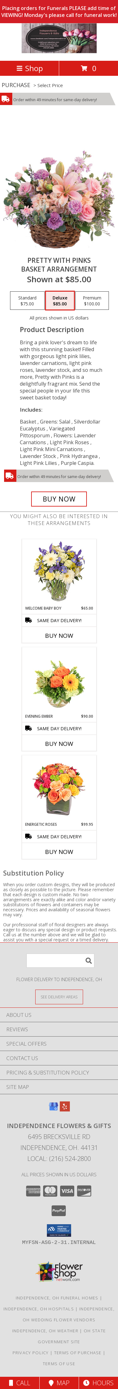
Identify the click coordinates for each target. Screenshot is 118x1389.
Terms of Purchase (78, 1352)
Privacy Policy (31, 1352)
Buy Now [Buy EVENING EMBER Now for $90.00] (59, 744)
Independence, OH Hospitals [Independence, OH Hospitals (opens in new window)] (38, 1309)
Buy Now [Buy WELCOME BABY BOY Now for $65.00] (59, 636)
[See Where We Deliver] (59, 997)
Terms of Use (59, 1363)
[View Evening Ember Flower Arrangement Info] (59, 680)
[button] (59, 1230)
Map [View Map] (59, 1383)
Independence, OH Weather (45, 1331)
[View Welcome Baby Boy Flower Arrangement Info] (59, 572)
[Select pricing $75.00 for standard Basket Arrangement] (27, 301)
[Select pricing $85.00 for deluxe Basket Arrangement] (60, 301)
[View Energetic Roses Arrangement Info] (59, 788)
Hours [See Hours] (98, 1383)
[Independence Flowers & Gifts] (59, 52)
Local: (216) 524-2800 (59, 1158)
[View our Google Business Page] (53, 1109)
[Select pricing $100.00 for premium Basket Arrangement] (92, 301)
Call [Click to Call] (19, 1383)
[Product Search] (60, 961)
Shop (29, 68)
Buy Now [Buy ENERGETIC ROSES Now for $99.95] (59, 852)
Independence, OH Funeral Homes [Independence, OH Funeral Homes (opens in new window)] (57, 1298)
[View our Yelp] (65, 1109)
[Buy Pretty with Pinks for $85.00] (59, 499)
